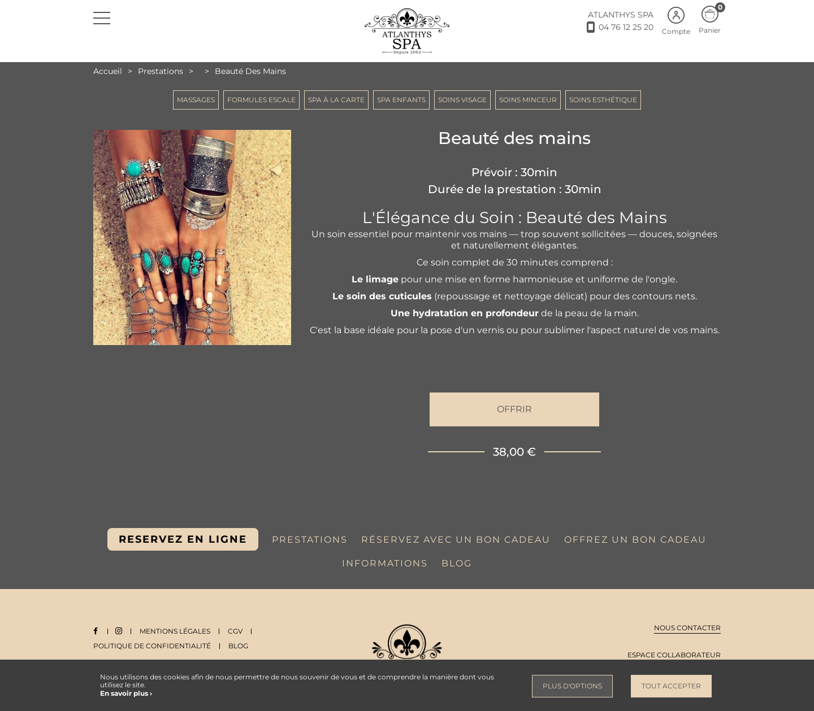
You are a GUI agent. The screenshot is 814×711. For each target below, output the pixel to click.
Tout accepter (671, 686)
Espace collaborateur (674, 655)
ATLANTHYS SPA (620, 15)
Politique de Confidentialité (152, 646)
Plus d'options (572, 686)
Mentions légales (177, 631)
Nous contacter (687, 627)
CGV (237, 631)
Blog (238, 646)
